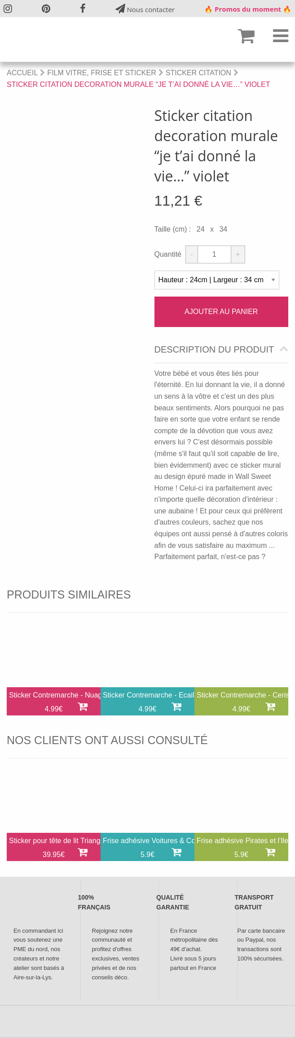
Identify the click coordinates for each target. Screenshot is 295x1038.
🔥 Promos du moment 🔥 (247, 8)
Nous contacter (145, 9)
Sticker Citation (198, 73)
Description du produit (214, 349)
